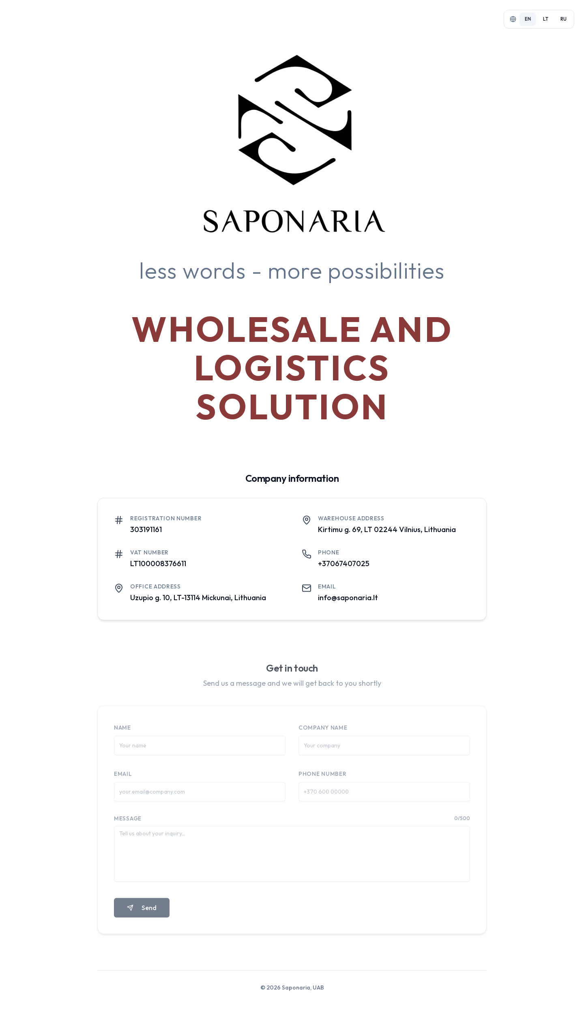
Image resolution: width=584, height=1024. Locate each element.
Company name (322, 731)
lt (545, 19)
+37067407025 (343, 566)
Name (122, 731)
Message (128, 822)
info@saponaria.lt (348, 600)
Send (142, 911)
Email (123, 777)
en (528, 19)
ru (563, 19)
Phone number (322, 777)
